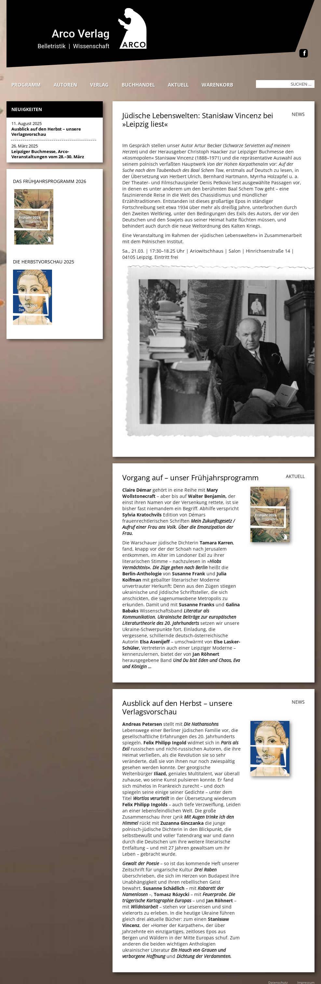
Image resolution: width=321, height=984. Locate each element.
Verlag (99, 84)
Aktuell (178, 84)
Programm (26, 84)
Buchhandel (138, 84)
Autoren (65, 84)
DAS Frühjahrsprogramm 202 (48, 181)
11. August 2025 (46, 128)
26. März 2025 (47, 151)
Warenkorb (217, 84)
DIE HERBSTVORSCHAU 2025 (43, 262)
